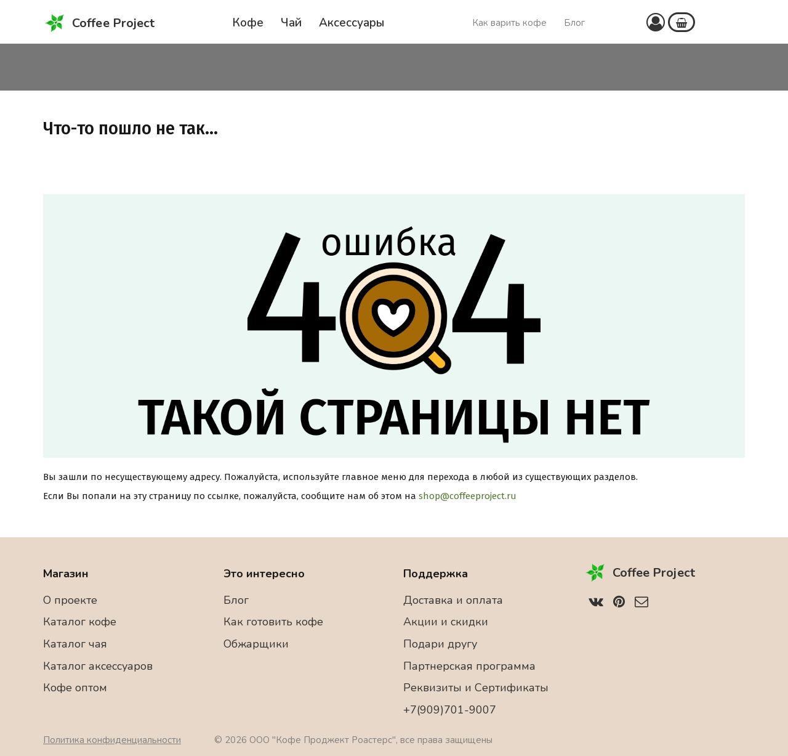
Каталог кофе (79, 621)
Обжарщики (256, 643)
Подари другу (440, 643)
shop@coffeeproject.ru (468, 496)
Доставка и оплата (453, 600)
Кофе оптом (75, 687)
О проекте (70, 600)
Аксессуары (351, 23)
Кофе (247, 23)
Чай (291, 23)
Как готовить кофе (273, 621)
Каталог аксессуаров (98, 666)
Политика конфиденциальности (112, 740)
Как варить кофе (509, 23)
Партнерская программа (469, 666)
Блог (574, 23)
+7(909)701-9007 (449, 709)
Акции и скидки (445, 621)
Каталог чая (75, 643)
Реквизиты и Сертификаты (476, 687)
